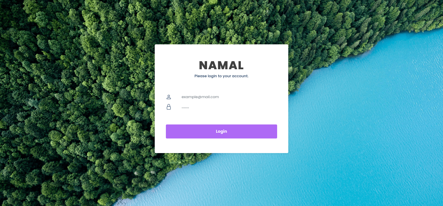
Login (221, 131)
